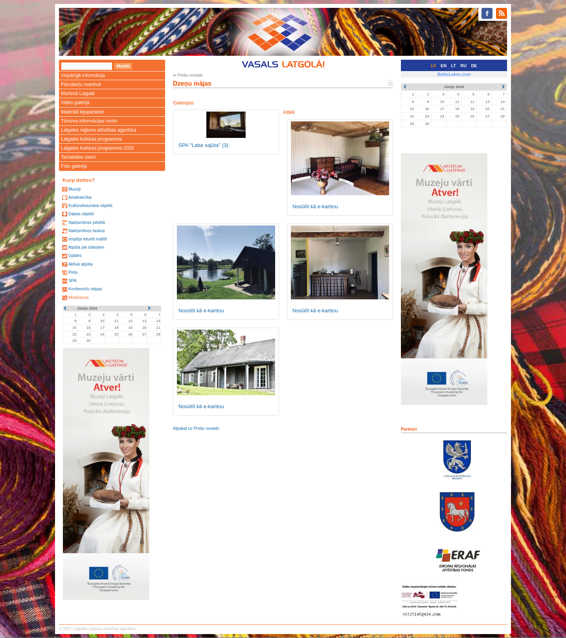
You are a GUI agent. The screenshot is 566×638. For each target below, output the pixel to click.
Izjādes (75, 255)
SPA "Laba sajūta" (203, 145)
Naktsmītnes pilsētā (86, 222)
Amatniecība (79, 197)
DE (474, 65)
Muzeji (74, 189)
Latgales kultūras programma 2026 (97, 148)
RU (464, 65)
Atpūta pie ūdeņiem (86, 247)
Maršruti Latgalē (78, 93)
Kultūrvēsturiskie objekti (90, 205)
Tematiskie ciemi (78, 157)
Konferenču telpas (85, 288)
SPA (72, 280)
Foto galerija (74, 166)
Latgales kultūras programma (91, 139)
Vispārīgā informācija (83, 75)
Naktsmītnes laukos (86, 230)
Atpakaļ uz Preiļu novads (196, 428)
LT (453, 65)
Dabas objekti (81, 213)
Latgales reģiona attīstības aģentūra (98, 130)
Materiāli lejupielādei (82, 112)
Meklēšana (78, 297)
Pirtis (73, 272)
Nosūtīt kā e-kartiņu (315, 206)
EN (444, 65)
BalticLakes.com (453, 74)
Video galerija (75, 102)
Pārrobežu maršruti (81, 84)
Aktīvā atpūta (80, 264)
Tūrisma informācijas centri (89, 121)
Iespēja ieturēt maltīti (87, 238)
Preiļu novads (190, 75)
